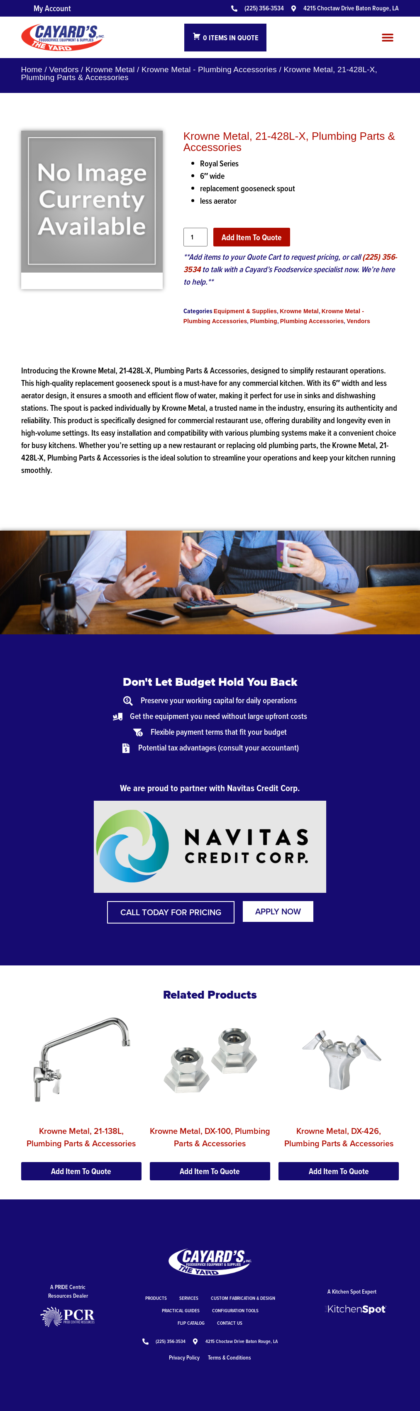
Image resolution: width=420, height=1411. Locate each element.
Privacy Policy (184, 1357)
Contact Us (229, 1322)
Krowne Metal (110, 69)
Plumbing (263, 321)
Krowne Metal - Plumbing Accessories (209, 69)
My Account (52, 8)
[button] (387, 37)
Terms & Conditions (229, 1357)
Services (188, 1297)
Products (156, 1297)
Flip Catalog (191, 1322)
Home (31, 69)
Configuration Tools (235, 1310)
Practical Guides (181, 1310)
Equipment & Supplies (245, 311)
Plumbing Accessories (312, 321)
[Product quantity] (195, 237)
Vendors (64, 69)
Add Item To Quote (252, 237)
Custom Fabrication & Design (243, 1297)
